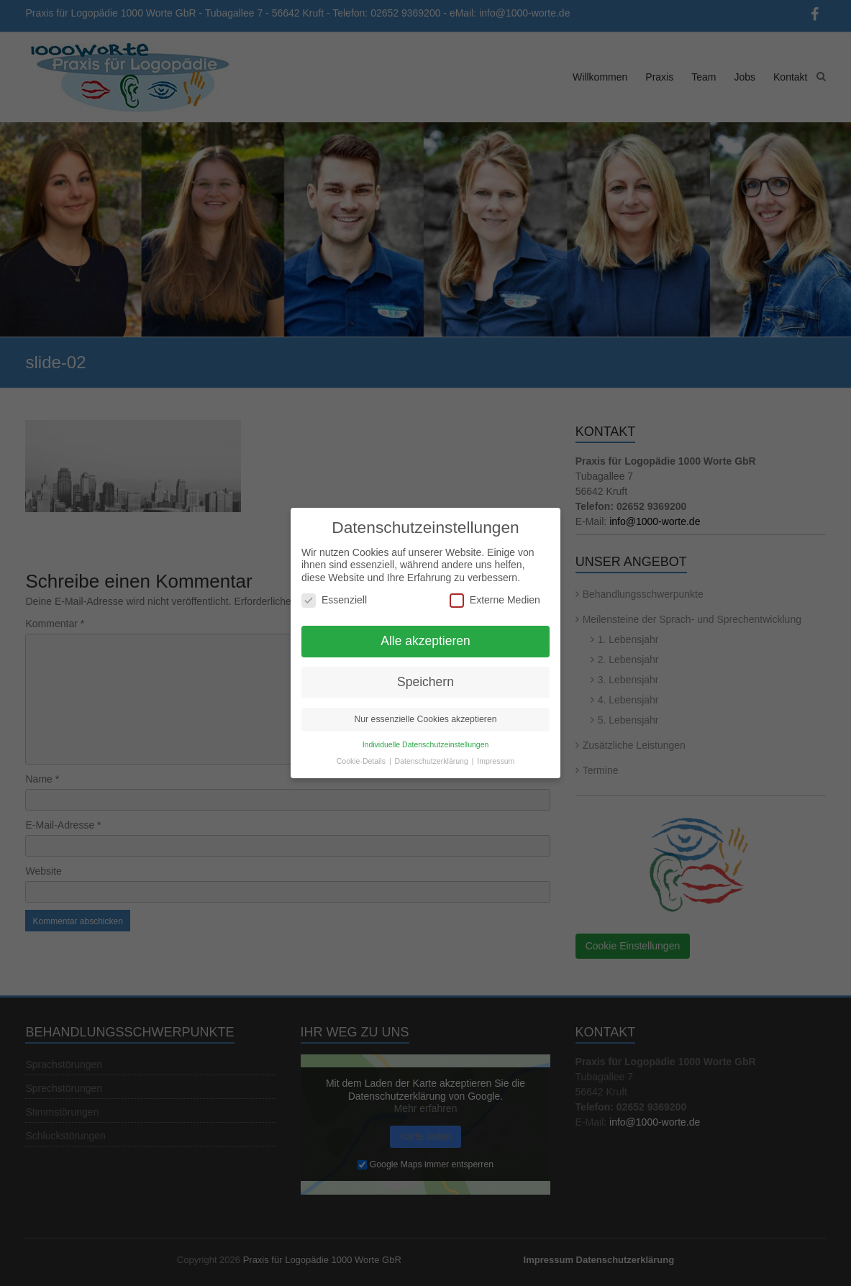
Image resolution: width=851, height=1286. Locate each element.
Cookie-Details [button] (362, 753)
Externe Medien (495, 592)
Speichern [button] (425, 674)
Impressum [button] (495, 753)
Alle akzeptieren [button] (425, 633)
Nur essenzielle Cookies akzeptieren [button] (425, 711)
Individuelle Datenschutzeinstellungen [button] (426, 736)
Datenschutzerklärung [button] (432, 753)
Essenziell (334, 592)
